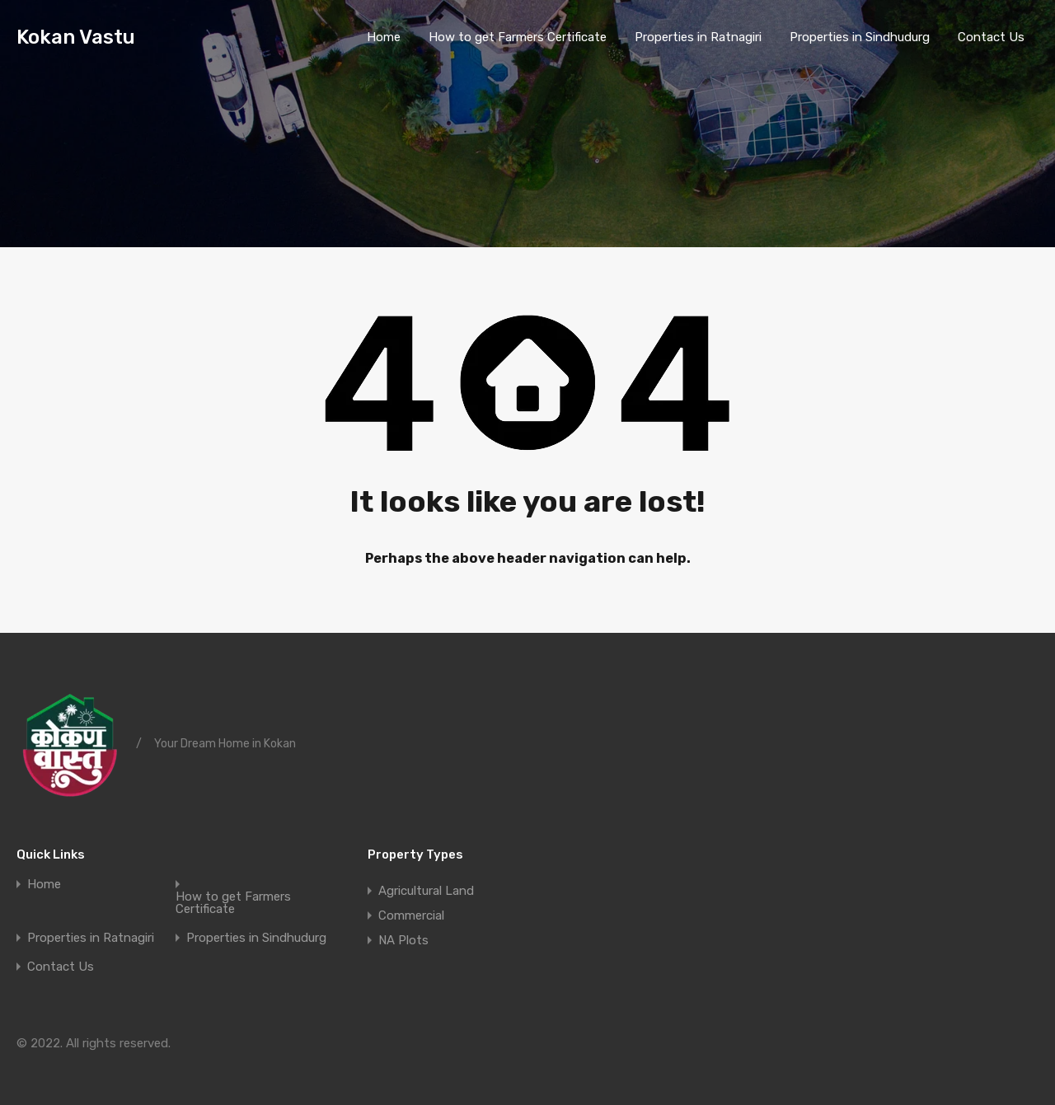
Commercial (411, 915)
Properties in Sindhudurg (860, 37)
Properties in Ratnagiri (698, 37)
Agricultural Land (426, 890)
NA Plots (403, 940)
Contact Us (991, 37)
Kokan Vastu (75, 37)
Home (384, 37)
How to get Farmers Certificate (518, 37)
